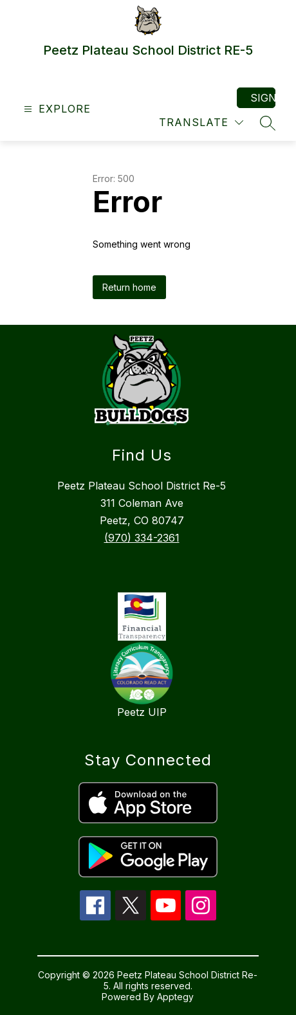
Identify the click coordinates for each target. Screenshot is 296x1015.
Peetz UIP (142, 712)
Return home (129, 287)
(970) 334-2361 (142, 537)
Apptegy (175, 996)
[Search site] (267, 123)
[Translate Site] (201, 122)
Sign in (262, 97)
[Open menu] (56, 109)
